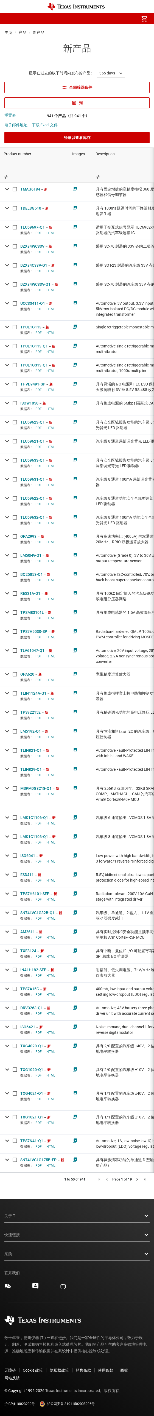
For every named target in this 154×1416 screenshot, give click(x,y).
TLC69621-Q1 (32, 441)
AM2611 (27, 932)
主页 (8, 32)
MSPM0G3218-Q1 (36, 788)
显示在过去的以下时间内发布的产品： (61, 73)
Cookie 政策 (33, 1370)
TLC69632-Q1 (32, 517)
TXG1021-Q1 (31, 1117)
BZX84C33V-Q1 (33, 265)
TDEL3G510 (30, 208)
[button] (10, 18)
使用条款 (105, 1370)
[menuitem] (98, 18)
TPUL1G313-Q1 (34, 365)
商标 (124, 1370)
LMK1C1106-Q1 (34, 817)
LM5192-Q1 (30, 731)
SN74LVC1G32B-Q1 (37, 913)
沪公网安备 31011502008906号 (67, 1404)
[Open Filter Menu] (34, 177)
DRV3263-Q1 (31, 1008)
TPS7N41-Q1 (31, 1141)
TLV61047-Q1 (32, 650)
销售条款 (83, 1370)
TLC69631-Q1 (32, 479)
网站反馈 (12, 1378)
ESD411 (27, 874)
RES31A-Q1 (30, 593)
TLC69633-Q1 (32, 460)
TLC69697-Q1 (32, 227)
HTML (50, 233)
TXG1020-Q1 (31, 1069)
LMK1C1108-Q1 (34, 836)
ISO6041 (27, 855)
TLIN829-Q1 (31, 769)
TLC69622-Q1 (32, 498)
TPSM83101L (32, 612)
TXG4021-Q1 (31, 1093)
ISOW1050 (29, 403)
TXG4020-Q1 (31, 1046)
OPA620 (27, 674)
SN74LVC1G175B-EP (38, 1160)
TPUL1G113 (30, 327)
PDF (38, 233)
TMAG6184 (30, 189)
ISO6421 (27, 1027)
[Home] (76, 6)
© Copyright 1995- (24, 1390)
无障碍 (10, 1370)
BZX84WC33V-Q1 (35, 284)
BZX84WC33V (32, 246)
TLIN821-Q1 (31, 750)
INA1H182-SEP (33, 970)
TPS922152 (30, 712)
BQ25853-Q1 (31, 574)
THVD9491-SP (32, 384)
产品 (22, 32)
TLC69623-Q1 (32, 422)
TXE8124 (28, 951)
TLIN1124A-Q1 (33, 693)
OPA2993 (28, 536)
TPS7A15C (29, 989)
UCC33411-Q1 (32, 303)
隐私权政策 (59, 1370)
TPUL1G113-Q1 (34, 346)
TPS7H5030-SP (33, 631)
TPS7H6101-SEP (34, 894)
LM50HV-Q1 (30, 555)
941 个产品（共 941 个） (68, 116)
